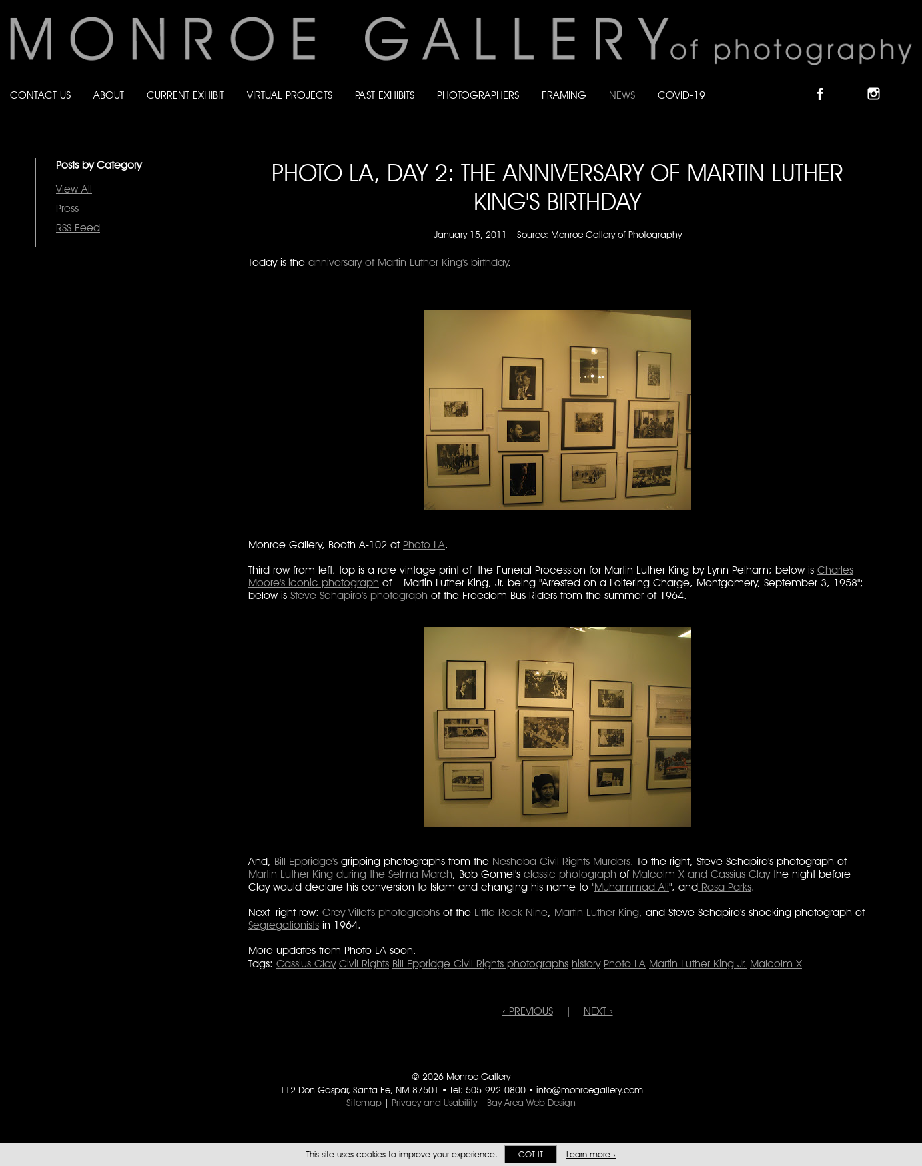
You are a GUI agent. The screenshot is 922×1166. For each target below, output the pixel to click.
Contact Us (40, 95)
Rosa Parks (724, 887)
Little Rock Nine (509, 912)
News (622, 95)
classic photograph (570, 874)
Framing (564, 95)
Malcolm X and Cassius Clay (701, 874)
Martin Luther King (595, 912)
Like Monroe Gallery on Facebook (826, 82)
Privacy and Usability (434, 1102)
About (108, 95)
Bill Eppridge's (306, 861)
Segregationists (283, 925)
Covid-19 (681, 95)
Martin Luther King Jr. (698, 963)
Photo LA (424, 544)
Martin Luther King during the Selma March (350, 874)
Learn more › (591, 1154)
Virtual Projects (289, 95)
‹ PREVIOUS (527, 1011)
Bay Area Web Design (531, 1102)
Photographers (478, 95)
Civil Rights (364, 963)
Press (67, 208)
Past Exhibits (384, 95)
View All (74, 189)
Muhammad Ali (631, 887)
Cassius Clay (306, 963)
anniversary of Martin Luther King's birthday (406, 262)
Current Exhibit (185, 95)
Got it (530, 1154)
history (586, 963)
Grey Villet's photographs (381, 912)
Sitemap (364, 1102)
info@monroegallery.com (589, 1090)
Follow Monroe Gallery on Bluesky (853, 82)
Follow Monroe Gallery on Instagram (879, 82)
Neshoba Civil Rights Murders (559, 861)
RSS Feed (78, 227)
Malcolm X (776, 963)
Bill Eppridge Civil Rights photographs (480, 963)
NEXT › (598, 1011)
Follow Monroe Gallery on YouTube (906, 82)
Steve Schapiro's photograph (359, 595)
